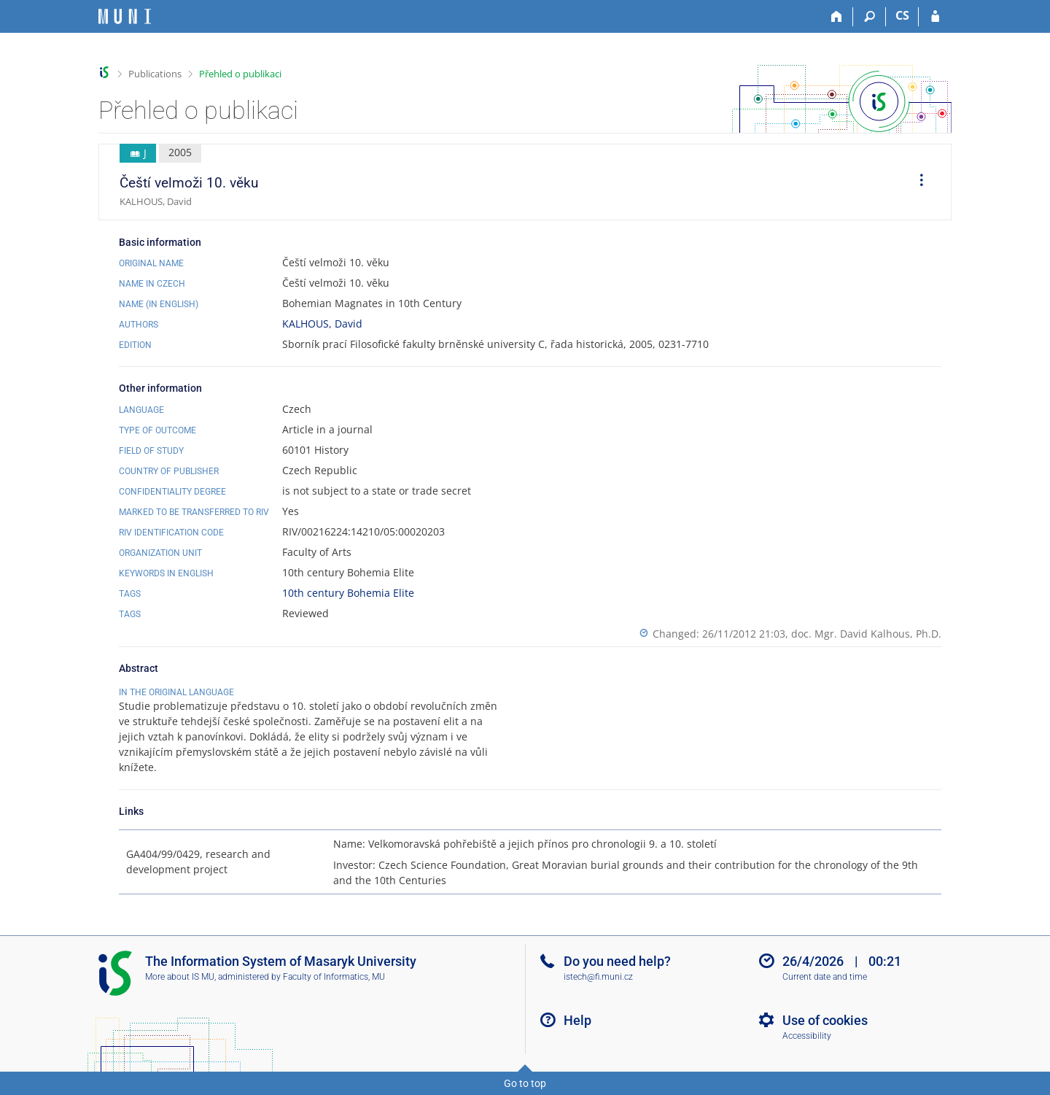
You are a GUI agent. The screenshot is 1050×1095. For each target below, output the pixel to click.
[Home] (836, 16)
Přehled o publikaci (240, 73)
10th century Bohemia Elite (348, 593)
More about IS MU (179, 977)
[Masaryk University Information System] (124, 16)
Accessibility (806, 1036)
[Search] (869, 16)
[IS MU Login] (935, 16)
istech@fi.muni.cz (598, 977)
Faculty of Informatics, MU (334, 977)
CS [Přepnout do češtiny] (902, 15)
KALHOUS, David (322, 323)
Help (577, 1020)
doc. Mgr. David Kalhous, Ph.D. (866, 634)
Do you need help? (617, 961)
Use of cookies (825, 1020)
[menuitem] (916, 182)
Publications (155, 73)
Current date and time (824, 977)
